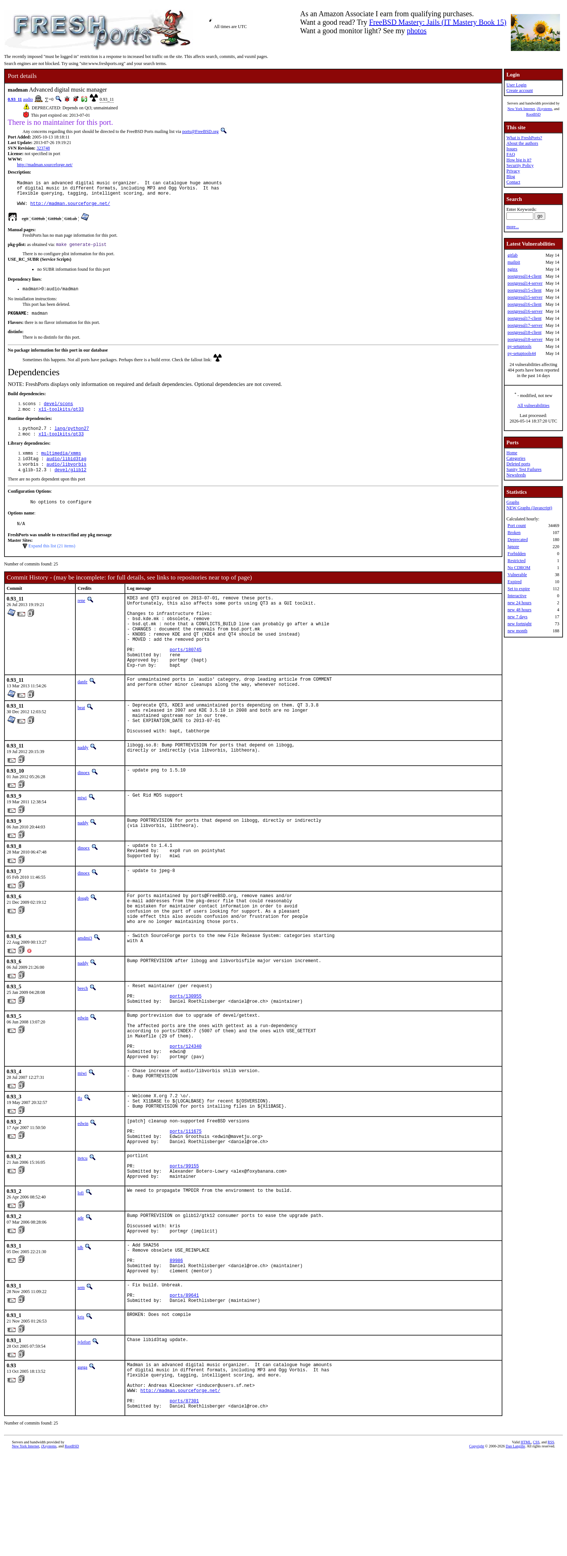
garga (82, 1458)
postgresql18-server (525, 339)
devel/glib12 (70, 484)
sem (81, 1374)
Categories (515, 458)
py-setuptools (520, 346)
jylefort (84, 1433)
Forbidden (517, 553)
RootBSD (533, 114)
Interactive (517, 595)
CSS (536, 1544)
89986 (176, 1345)
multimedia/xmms (61, 465)
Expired (515, 581)
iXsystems (544, 109)
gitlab (513, 255)
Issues (511, 148)
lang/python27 (71, 439)
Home (511, 452)
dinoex (84, 811)
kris (81, 1408)
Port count (517, 525)
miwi (82, 836)
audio (28, 99)
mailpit (514, 262)
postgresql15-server (525, 297)
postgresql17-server (525, 325)
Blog (510, 176)
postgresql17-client (525, 318)
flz (80, 1160)
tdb (80, 1328)
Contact (513, 182)
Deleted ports (518, 463)
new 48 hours (520, 609)
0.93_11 (15, 99)
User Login (516, 85)
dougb (83, 939)
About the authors (522, 143)
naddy (83, 786)
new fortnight (520, 623)
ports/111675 (185, 1199)
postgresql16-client (525, 304)
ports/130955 (185, 1047)
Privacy (513, 171)
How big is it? (519, 160)
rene (81, 617)
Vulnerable (517, 574)
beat (81, 739)
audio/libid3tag (66, 471)
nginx (513, 269)
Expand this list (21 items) (51, 562)
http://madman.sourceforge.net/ (44, 164)
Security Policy (520, 165)
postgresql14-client (525, 276)
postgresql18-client (525, 332)
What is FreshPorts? (524, 137)
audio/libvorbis (66, 478)
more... (512, 226)
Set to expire (519, 588)
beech (83, 1036)
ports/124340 (185, 1106)
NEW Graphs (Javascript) (529, 507)
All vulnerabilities (534, 405)
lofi (81, 1269)
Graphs (512, 502)
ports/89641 (184, 1385)
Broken (514, 532)
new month (517, 630)
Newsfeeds (516, 475)
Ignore (513, 546)
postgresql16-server (525, 311)
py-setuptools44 (522, 353)
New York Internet (521, 109)
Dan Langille (515, 1548)
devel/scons (58, 413)
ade (81, 1294)
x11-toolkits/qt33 (60, 419)
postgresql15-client (525, 290)
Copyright (476, 1548)
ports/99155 (184, 1240)
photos (416, 31)
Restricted (517, 560)
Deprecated (518, 539)
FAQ (510, 154)
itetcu (83, 1228)
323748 (43, 148)
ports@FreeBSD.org (200, 131)
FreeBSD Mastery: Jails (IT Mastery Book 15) (437, 22)
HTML (525, 1544)
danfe (83, 714)
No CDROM (519, 567)
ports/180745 (185, 678)
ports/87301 (184, 1501)
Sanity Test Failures (524, 469)
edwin (83, 1070)
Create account (519, 90)
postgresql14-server (525, 283)
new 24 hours (520, 602)
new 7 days (517, 616)
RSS (551, 1544)
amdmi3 (85, 986)
